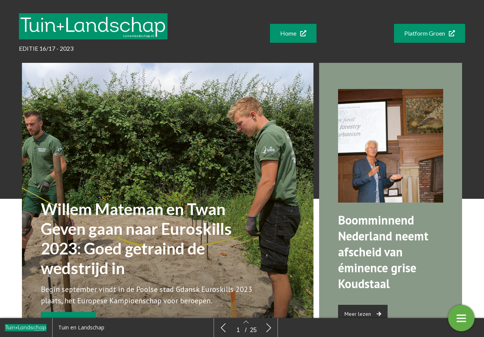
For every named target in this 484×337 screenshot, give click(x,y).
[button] (293, 33)
